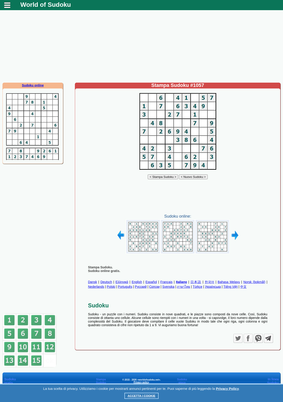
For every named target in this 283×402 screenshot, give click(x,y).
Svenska (168, 286)
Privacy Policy (227, 388)
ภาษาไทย (183, 286)
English (137, 282)
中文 (243, 286)
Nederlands (96, 286)
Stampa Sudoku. (100, 267)
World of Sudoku (45, 4)
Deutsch (106, 282)
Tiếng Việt (231, 286)
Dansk (92, 282)
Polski (111, 286)
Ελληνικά (121, 282)
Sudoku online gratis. (104, 271)
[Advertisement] (141, 46)
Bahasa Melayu (229, 282)
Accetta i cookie (141, 395)
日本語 (195, 282)
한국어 (209, 282)
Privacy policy (141, 382)
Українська (213, 286)
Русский (141, 286)
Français (166, 282)
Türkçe (197, 286)
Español (151, 282)
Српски (154, 286)
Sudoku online (33, 85)
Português (125, 286)
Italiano (181, 282)
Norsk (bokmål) (254, 282)
